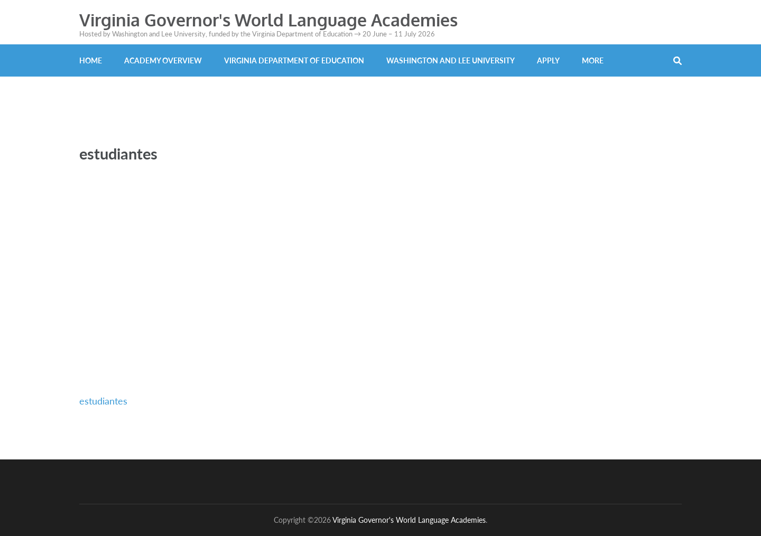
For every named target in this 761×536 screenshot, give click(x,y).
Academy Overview (163, 60)
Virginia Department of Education (294, 60)
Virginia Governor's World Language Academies (268, 20)
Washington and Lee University (450, 60)
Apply (548, 60)
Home (90, 60)
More (593, 60)
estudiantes (103, 401)
